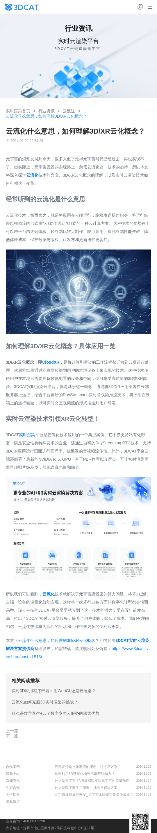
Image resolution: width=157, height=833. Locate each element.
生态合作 (13, 788)
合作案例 (13, 767)
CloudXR (50, 362)
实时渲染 (27, 434)
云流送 (69, 111)
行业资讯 (46, 111)
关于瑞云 (13, 795)
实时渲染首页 (18, 111)
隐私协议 (13, 802)
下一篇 (12, 736)
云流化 (48, 594)
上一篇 (12, 730)
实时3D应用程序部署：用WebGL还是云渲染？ (54, 690)
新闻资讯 (13, 781)
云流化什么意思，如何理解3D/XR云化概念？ (58, 640)
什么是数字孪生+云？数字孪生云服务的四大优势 (55, 713)
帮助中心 (13, 774)
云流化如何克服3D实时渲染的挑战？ (45, 702)
